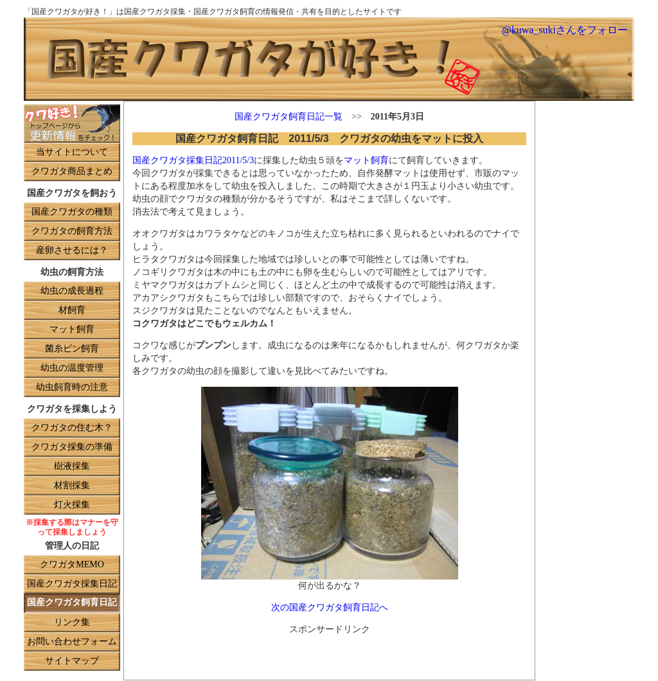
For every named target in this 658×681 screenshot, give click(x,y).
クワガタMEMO (72, 565)
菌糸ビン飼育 (72, 349)
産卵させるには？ (72, 251)
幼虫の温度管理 (71, 368)
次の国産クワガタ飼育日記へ (329, 608)
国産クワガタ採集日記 (72, 584)
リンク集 (72, 623)
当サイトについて (72, 152)
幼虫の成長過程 (71, 291)
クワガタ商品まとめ (71, 172)
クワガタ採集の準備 (71, 447)
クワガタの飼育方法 (71, 231)
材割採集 (72, 486)
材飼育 (71, 310)
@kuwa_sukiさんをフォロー (565, 30)
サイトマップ (72, 661)
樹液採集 (72, 467)
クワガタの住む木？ (71, 428)
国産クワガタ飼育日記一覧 (288, 117)
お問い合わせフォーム (72, 642)
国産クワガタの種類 (71, 212)
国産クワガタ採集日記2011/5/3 (193, 161)
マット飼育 (71, 330)
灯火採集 (72, 505)
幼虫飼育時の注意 (72, 388)
